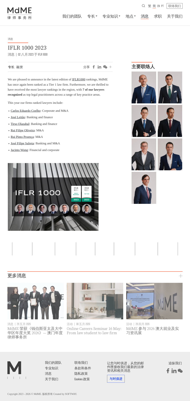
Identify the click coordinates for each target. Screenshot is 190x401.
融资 (19, 67)
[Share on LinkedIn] (99, 67)
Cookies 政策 (82, 379)
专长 (91, 16)
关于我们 (175, 16)
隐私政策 (81, 373)
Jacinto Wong (19, 150)
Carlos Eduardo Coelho (25, 110)
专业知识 (110, 16)
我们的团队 (72, 16)
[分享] (110, 67)
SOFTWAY (70, 394)
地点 (129, 16)
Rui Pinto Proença (22, 137)
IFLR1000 (78, 79)
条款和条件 (82, 368)
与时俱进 (115, 378)
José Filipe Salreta (22, 143)
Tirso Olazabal (20, 124)
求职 (158, 16)
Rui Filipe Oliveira (23, 130)
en (158, 6)
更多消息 (16, 286)
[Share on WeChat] (105, 67)
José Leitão (18, 117)
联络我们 (174, 6)
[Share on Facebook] (93, 67)
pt (162, 6)
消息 (145, 16)
